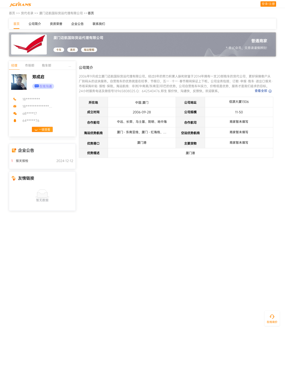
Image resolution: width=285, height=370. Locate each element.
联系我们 (99, 24)
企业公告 (77, 24)
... (70, 65)
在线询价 (272, 322)
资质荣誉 (56, 24)
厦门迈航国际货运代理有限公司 (61, 13)
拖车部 (46, 65)
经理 (14, 65)
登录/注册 (268, 4)
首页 (12, 13)
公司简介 (34, 24)
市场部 (29, 65)
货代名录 (27, 13)
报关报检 (19, 161)
